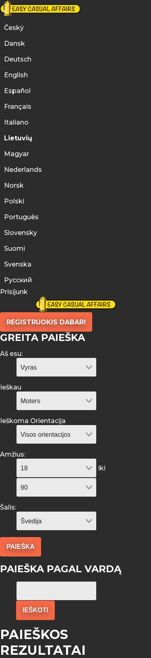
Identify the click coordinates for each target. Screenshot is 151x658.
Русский (18, 280)
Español (17, 91)
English (16, 75)
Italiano (16, 122)
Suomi (14, 248)
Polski (14, 201)
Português (22, 217)
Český (14, 28)
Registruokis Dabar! (46, 322)
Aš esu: (11, 354)
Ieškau (10, 387)
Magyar (16, 154)
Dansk (14, 43)
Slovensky (20, 233)
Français (17, 106)
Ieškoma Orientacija (33, 421)
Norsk (14, 185)
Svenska (17, 264)
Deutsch (17, 59)
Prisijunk (14, 292)
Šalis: (8, 507)
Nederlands (23, 169)
